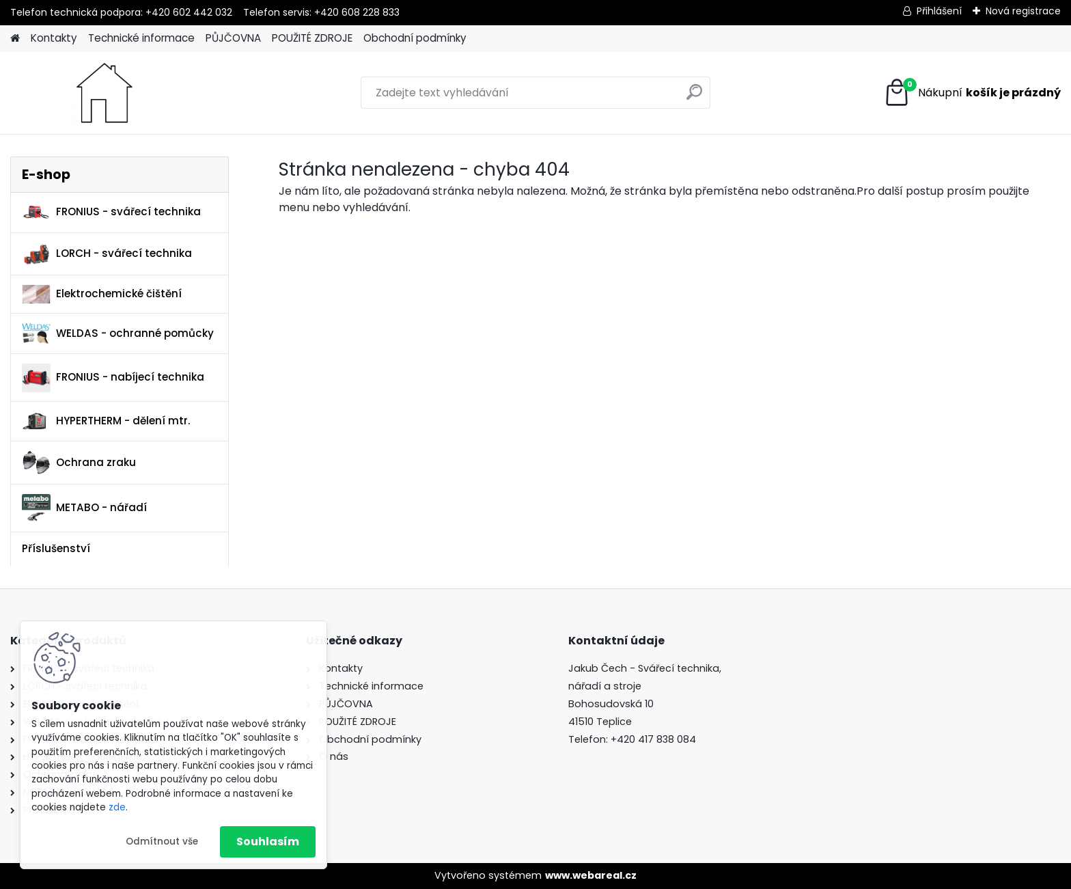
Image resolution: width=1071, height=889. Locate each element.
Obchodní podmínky (415, 38)
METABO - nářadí (84, 508)
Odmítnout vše (162, 841)
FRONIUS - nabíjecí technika (113, 378)
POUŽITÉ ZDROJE (312, 38)
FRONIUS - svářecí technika (111, 212)
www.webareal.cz (591, 875)
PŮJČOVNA (233, 38)
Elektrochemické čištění (102, 294)
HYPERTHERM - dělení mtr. (106, 421)
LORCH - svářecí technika (107, 253)
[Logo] (104, 93)
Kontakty (54, 38)
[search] (694, 97)
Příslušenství (56, 548)
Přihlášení (939, 11)
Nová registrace (1023, 11)
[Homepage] (15, 38)
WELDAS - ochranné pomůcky (118, 333)
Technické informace (141, 38)
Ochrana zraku (79, 462)
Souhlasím (267, 841)
